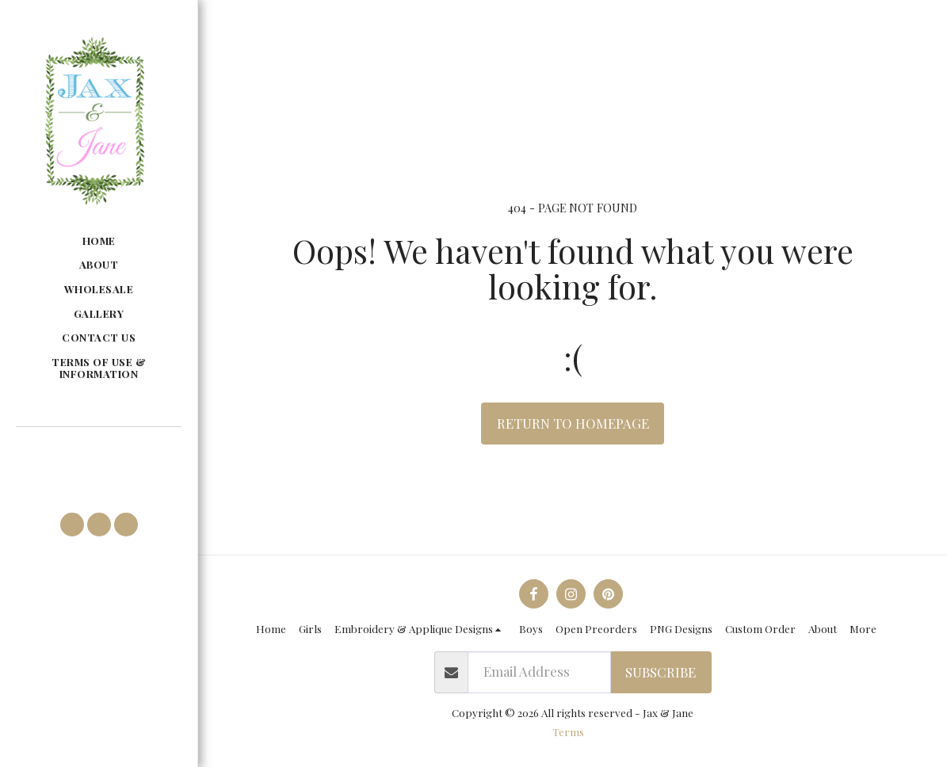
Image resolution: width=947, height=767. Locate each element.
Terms (568, 731)
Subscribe (660, 672)
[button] (98, 449)
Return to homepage (573, 423)
